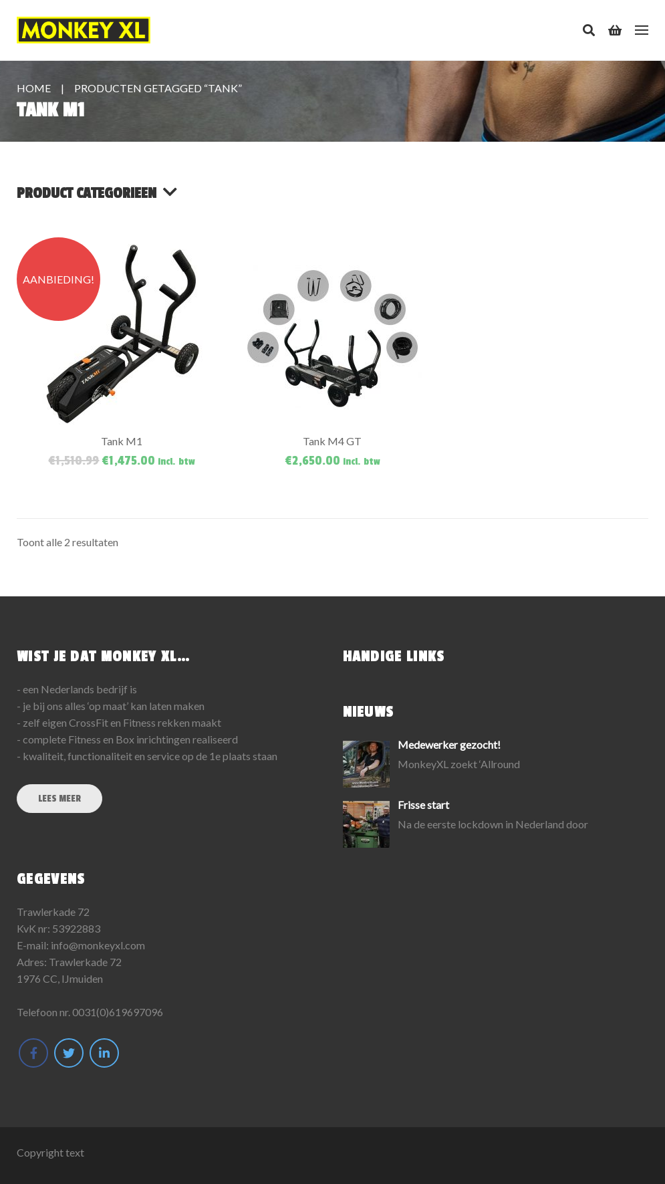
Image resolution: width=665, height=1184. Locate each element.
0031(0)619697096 (117, 1011)
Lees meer (59, 798)
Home (34, 88)
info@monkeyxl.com (98, 945)
